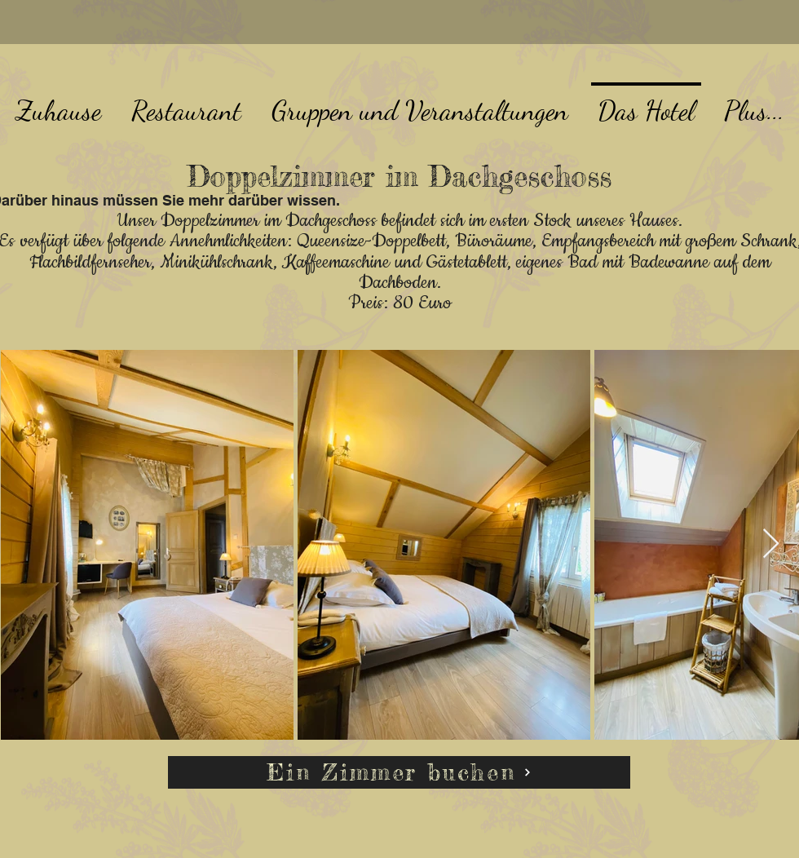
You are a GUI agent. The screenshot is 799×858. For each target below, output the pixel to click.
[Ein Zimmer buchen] (399, 772)
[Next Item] (770, 544)
